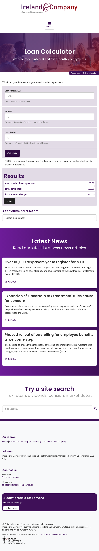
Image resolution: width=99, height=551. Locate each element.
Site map (25, 441)
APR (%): (9, 111)
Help (64, 441)
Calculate (12, 153)
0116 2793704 (10, 477)
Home (5, 441)
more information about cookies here (52, 534)
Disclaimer (47, 441)
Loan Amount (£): (13, 90)
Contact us (14, 441)
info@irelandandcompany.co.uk (17, 485)
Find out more (11, 508)
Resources (75, 73)
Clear (9, 200)
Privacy (57, 441)
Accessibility (35, 441)
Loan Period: (11, 132)
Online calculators (90, 73)
